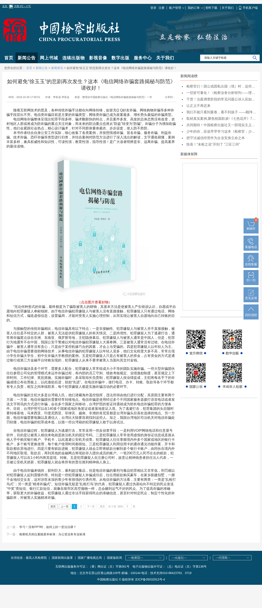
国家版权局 (114, 557)
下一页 (91, 506)
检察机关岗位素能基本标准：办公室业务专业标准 (52, 534)
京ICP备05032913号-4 (150, 579)
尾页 (102, 506)
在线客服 (251, 262)
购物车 (251, 226)
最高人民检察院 (36, 557)
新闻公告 (27, 57)
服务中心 (143, 57)
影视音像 (98, 57)
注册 (161, 7)
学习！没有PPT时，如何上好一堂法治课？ (47, 527)
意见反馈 (251, 296)
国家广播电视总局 (90, 557)
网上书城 (49, 57)
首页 (8, 57)
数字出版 (120, 57)
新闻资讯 (57, 68)
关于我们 (228, 7)
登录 (153, 7)
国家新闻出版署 (62, 557)
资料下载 (211, 7)
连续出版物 (73, 57)
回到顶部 (251, 313)
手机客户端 (250, 7)
